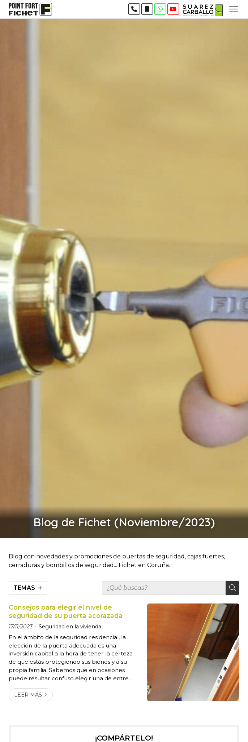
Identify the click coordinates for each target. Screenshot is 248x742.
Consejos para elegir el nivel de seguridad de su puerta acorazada (66, 611)
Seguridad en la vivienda (70, 626)
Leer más (28, 694)
